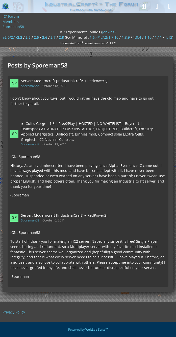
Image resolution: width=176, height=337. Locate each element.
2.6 (44, 37)
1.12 (168, 37)
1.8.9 (126, 37)
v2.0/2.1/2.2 (12, 37)
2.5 (36, 37)
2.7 (53, 37)
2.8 (61, 37)
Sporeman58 (30, 86)
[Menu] (169, 6)
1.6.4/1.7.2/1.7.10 (104, 37)
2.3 (28, 37)
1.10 (148, 37)
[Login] (157, 6)
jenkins (108, 32)
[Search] (144, 6)
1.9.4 (137, 37)
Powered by (88, 329)
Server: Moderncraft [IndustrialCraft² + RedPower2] (64, 80)
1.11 (158, 37)
